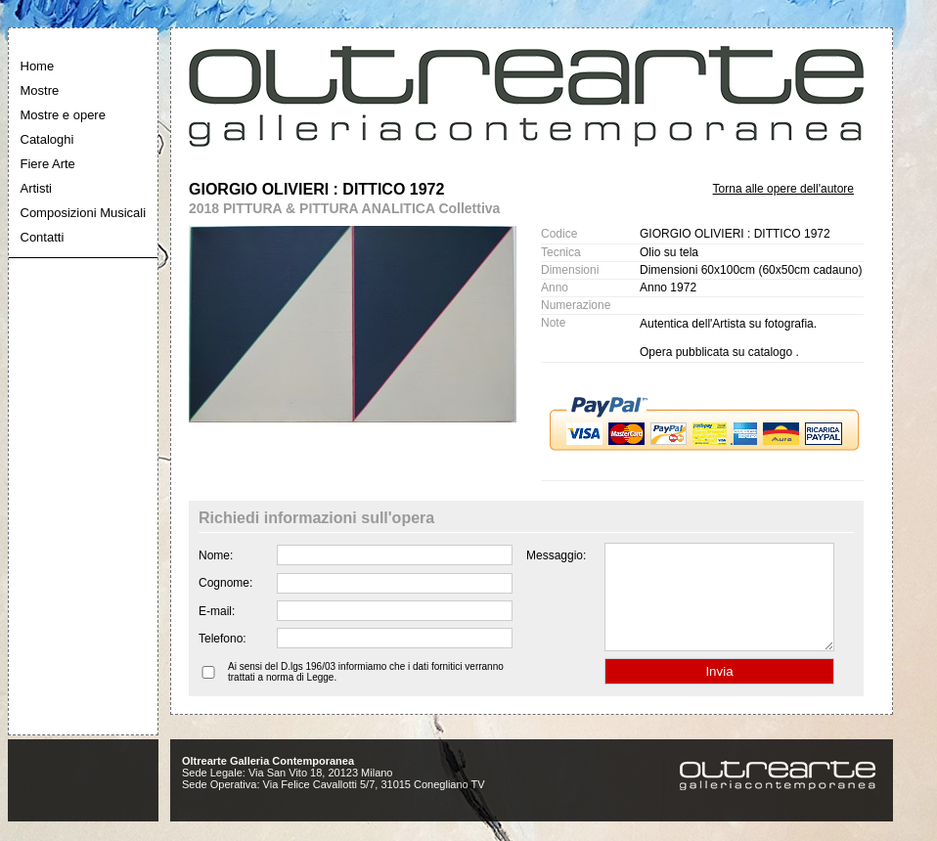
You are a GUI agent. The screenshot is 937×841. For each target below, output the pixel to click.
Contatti (43, 237)
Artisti (37, 188)
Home (38, 66)
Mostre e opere (63, 115)
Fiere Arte (48, 163)
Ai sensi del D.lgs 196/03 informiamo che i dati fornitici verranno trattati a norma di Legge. (366, 692)
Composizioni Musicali (84, 212)
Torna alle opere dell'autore (783, 189)
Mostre (40, 90)
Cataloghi (47, 139)
